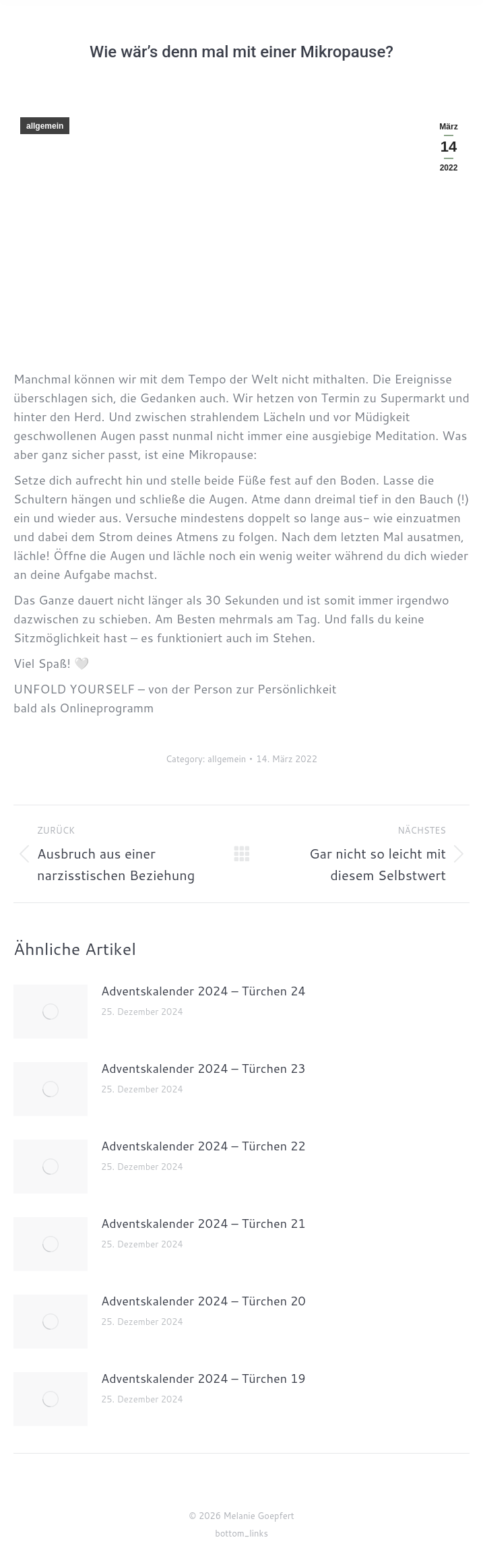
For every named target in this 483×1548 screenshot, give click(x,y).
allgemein (44, 126)
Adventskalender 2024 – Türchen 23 (203, 1068)
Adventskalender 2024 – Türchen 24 (203, 990)
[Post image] (50, 1012)
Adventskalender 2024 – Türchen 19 (203, 1378)
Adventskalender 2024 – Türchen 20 (203, 1300)
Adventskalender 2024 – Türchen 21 (203, 1223)
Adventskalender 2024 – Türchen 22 (203, 1145)
